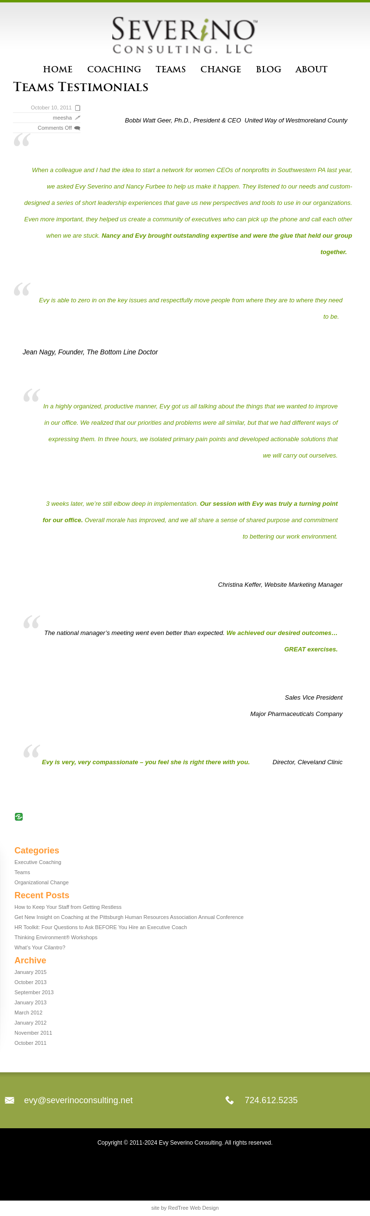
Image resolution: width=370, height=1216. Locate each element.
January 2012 (30, 1023)
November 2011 (33, 1033)
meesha (62, 118)
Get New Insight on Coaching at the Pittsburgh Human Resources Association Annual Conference (129, 917)
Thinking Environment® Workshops (55, 937)
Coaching (114, 69)
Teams (171, 69)
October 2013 (30, 982)
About (312, 69)
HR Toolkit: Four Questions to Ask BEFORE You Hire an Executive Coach (100, 927)
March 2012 (28, 1012)
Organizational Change (41, 882)
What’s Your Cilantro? (40, 947)
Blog (268, 69)
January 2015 (30, 972)
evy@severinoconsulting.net (78, 1100)
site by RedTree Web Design (185, 1208)
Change (220, 69)
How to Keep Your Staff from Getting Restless (67, 907)
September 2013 (33, 992)
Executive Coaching (37, 862)
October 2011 (30, 1043)
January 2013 (30, 1002)
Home (58, 69)
